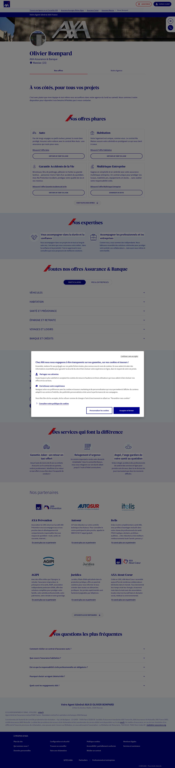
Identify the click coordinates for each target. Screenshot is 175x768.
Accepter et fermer (126, 410)
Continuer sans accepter (129, 356)
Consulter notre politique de (54, 403)
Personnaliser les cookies (99, 410)
